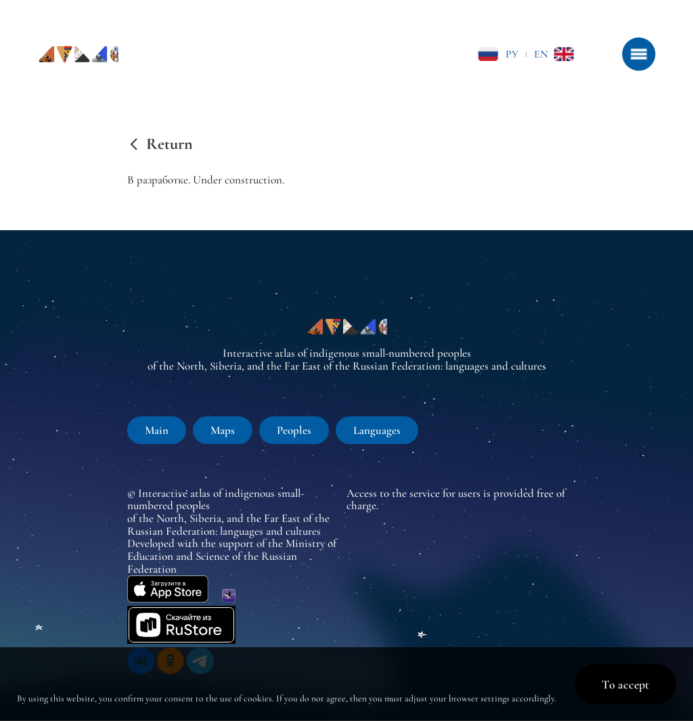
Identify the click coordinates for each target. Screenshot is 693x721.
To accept (625, 684)
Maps (222, 430)
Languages (377, 430)
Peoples (294, 430)
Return (169, 144)
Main (157, 430)
